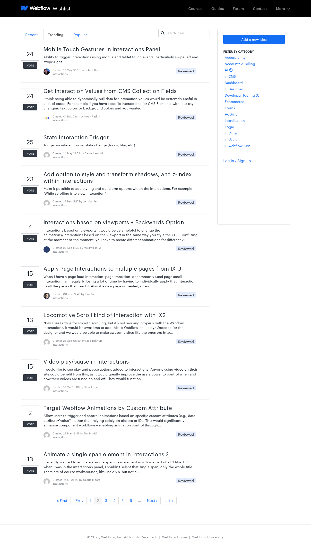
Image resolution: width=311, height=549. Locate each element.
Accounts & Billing (240, 63)
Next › (152, 500)
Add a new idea (254, 39)
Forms (230, 107)
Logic (229, 126)
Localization (235, 120)
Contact (260, 8)
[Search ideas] (183, 33)
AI (229, 69)
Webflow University (208, 536)
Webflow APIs (238, 145)
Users (231, 139)
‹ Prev (78, 500)
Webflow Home (174, 536)
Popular (80, 34)
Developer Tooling (242, 95)
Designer (234, 88)
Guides (217, 8)
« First (62, 500)
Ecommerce (234, 101)
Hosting (231, 114)
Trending (56, 34)
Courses (195, 8)
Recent (31, 34)
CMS (230, 76)
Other (231, 133)
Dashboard (234, 82)
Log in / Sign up (237, 160)
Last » (168, 500)
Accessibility (235, 57)
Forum (238, 8)
